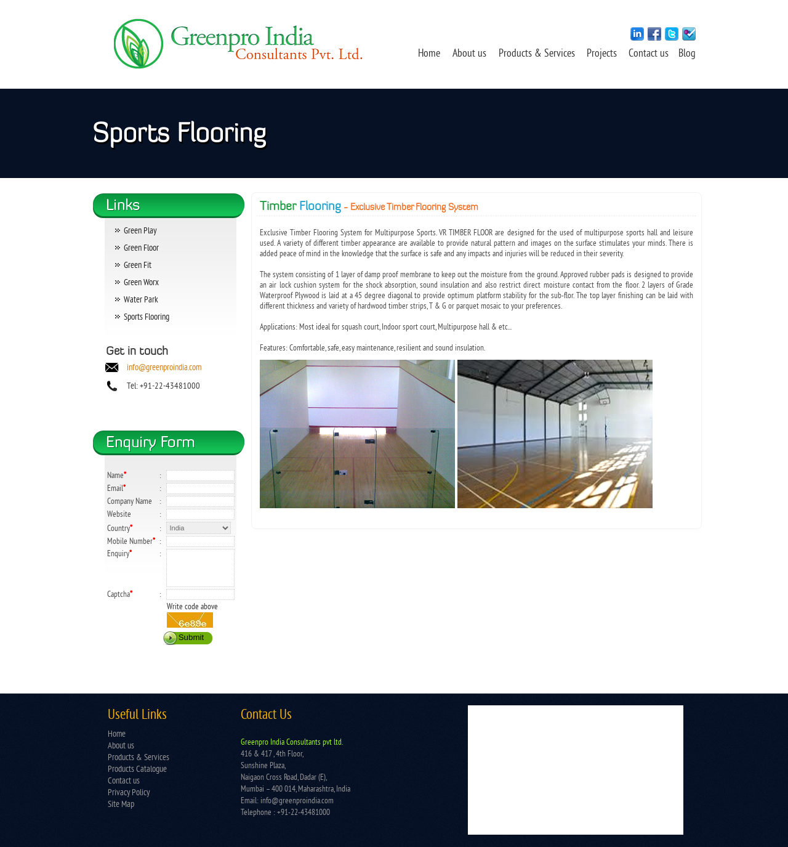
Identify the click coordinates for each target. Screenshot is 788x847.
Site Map (121, 805)
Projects (603, 54)
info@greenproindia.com (164, 368)
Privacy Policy (129, 793)
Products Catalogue (137, 770)
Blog (687, 54)
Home (429, 54)
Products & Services (537, 54)
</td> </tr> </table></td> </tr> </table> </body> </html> (575, 770)
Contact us (650, 54)
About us (469, 54)
